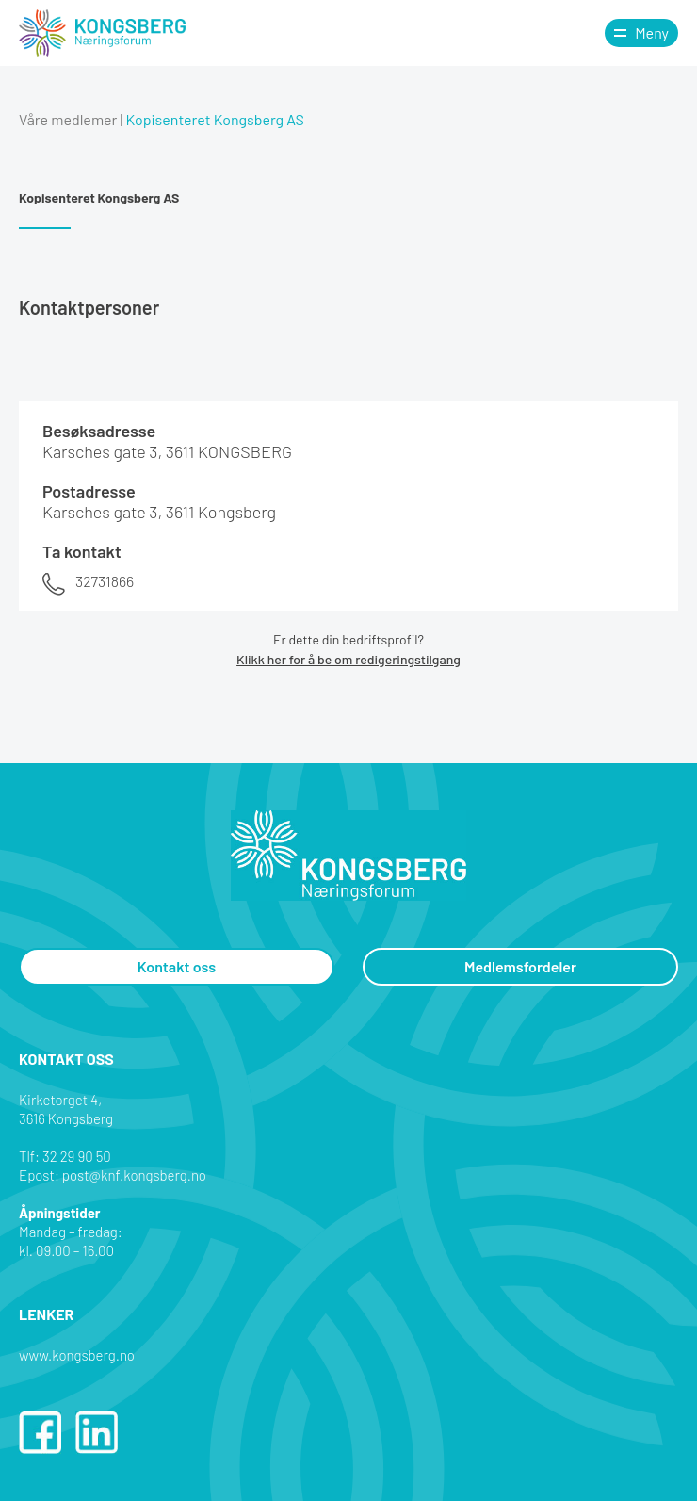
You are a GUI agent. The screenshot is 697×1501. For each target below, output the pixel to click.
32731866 (104, 581)
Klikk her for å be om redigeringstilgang (348, 659)
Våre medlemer (68, 119)
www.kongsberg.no (77, 1354)
